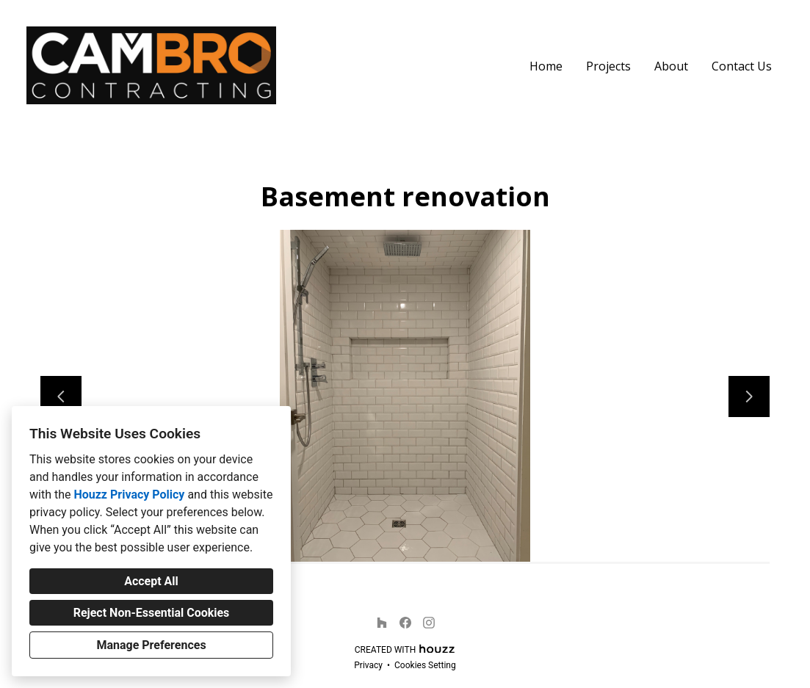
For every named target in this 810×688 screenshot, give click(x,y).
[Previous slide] (61, 396)
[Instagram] (428, 622)
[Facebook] (405, 622)
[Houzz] (381, 622)
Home (546, 66)
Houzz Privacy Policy (128, 494)
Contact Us (742, 66)
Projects (608, 66)
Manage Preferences (151, 645)
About (671, 66)
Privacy (368, 665)
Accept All (151, 581)
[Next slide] (749, 396)
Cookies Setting (425, 665)
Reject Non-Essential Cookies (151, 613)
